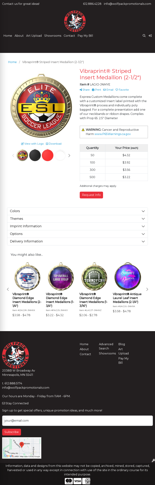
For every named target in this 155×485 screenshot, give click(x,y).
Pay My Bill (85, 35)
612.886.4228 (92, 4)
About (19, 35)
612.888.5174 (13, 383)
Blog (121, 344)
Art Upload (34, 35)
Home (7, 35)
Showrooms (52, 35)
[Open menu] (147, 47)
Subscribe (11, 432)
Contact (69, 35)
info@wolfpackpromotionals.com (127, 4)
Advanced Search (106, 346)
